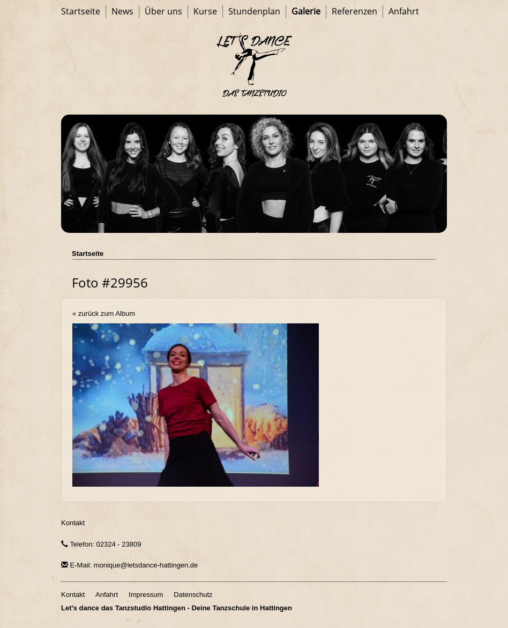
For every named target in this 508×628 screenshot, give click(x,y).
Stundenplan (254, 11)
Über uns (163, 11)
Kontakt (73, 523)
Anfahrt (404, 11)
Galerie (306, 11)
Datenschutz (193, 595)
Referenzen (354, 11)
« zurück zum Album (103, 313)
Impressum (146, 595)
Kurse (205, 11)
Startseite (80, 11)
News (122, 11)
